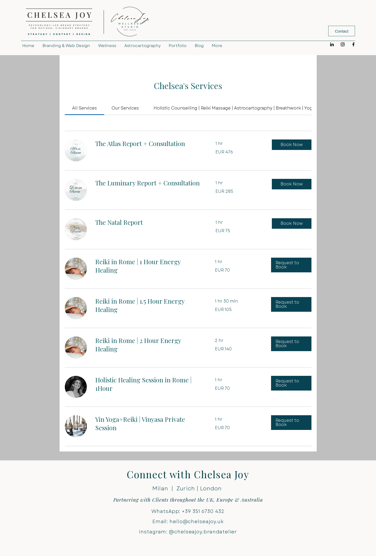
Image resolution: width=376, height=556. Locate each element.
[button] (291, 144)
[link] (84, 108)
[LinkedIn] (332, 44)
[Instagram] (342, 44)
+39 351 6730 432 (203, 511)
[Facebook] (353, 44)
